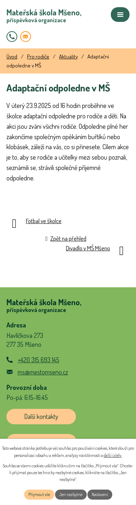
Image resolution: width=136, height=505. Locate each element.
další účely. (113, 455)
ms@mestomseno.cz (43, 372)
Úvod (11, 56)
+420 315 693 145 (38, 360)
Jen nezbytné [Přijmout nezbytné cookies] (70, 494)
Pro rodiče (38, 56)
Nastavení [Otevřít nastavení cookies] (100, 494)
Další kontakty (41, 416)
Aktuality (68, 56)
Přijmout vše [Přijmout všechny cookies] (39, 494)
